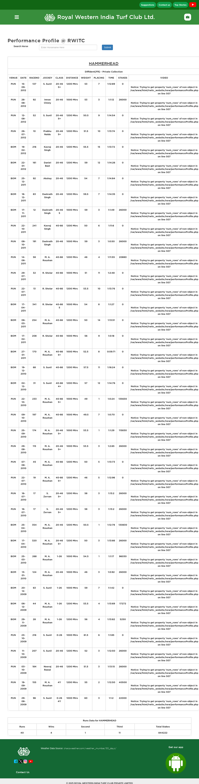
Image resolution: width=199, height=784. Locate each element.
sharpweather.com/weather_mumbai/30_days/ (90, 748)
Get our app (176, 747)
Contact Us (23, 772)
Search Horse (21, 46)
